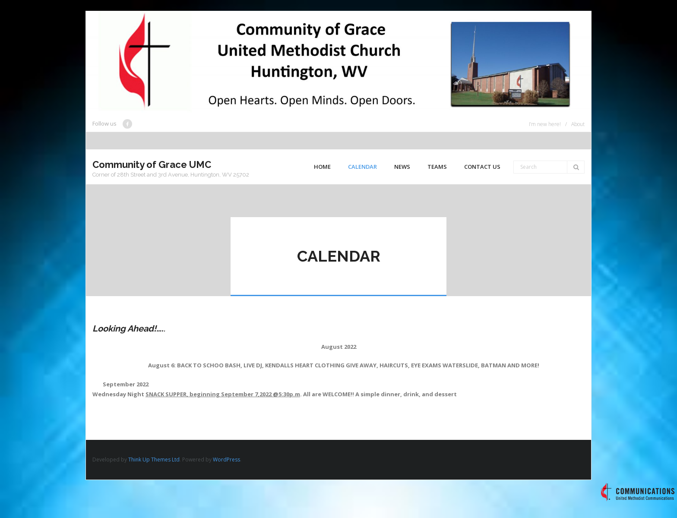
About (578, 124)
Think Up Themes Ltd (154, 459)
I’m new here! (545, 124)
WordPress (226, 459)
